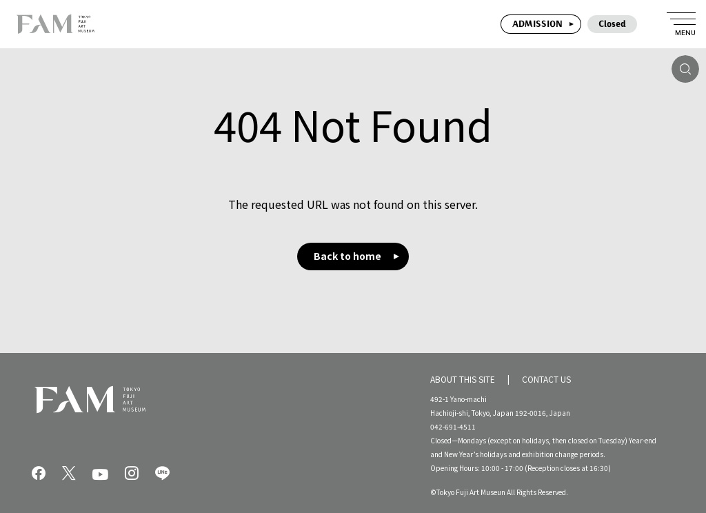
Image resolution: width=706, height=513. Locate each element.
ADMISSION (537, 24)
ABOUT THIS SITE (462, 378)
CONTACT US (546, 378)
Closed (612, 24)
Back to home (347, 256)
